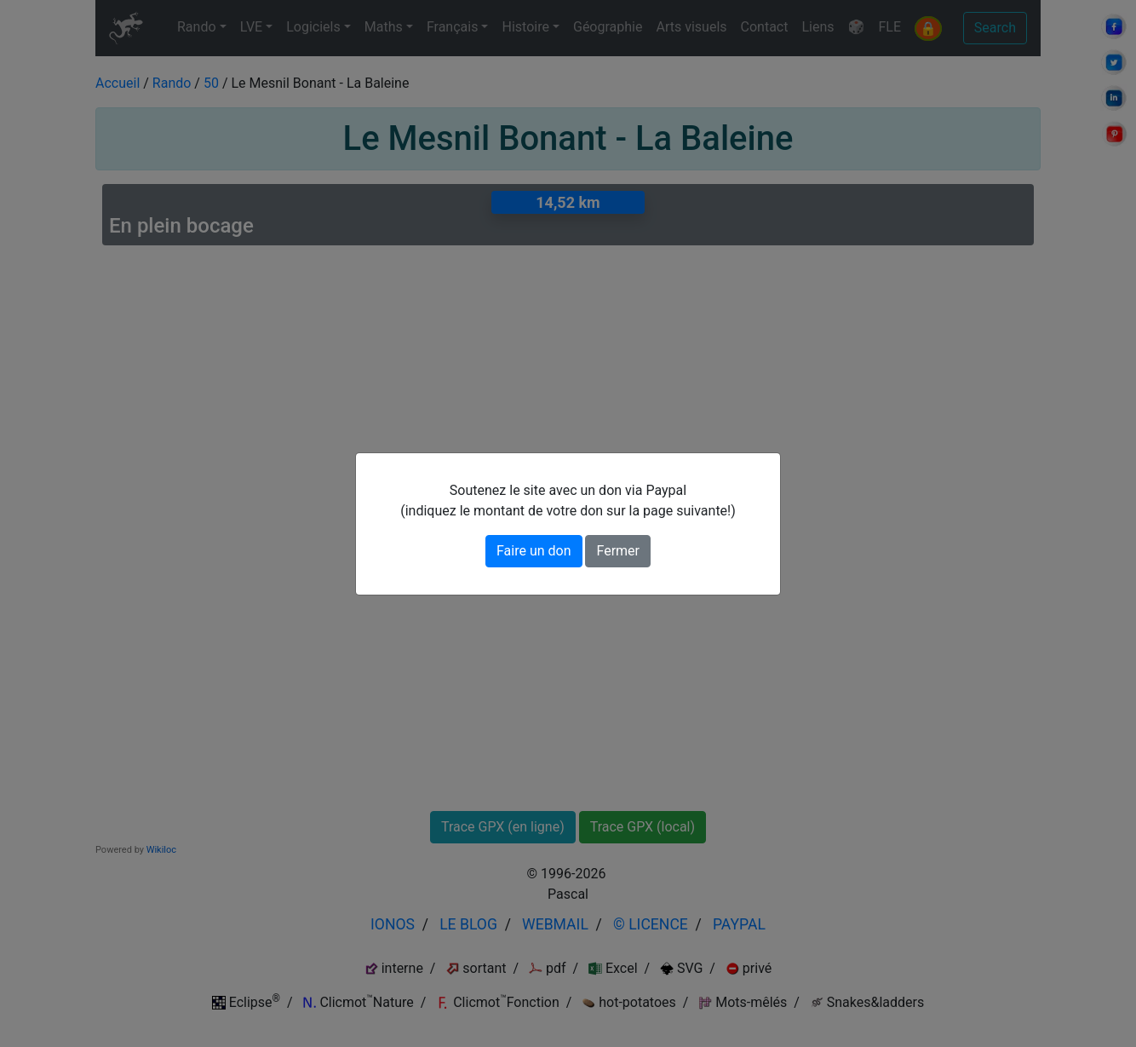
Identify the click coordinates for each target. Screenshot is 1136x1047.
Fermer (618, 551)
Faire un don (533, 551)
